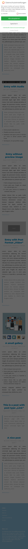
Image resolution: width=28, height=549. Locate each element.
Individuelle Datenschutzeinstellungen (14, 27)
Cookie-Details (14, 30)
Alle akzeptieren (14, 18)
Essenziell (4, 13)
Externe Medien (21, 13)
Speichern (14, 24)
